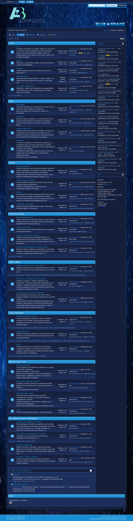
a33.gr (48, 270)
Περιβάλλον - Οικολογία (25, 204)
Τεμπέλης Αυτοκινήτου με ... (76, 462)
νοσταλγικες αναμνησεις (105, 91)
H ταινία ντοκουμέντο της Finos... (108, 62)
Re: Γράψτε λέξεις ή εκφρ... (76, 81)
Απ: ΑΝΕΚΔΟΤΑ (73, 72)
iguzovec (56, 477)
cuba (106, 126)
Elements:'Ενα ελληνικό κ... (76, 351)
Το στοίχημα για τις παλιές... (106, 110)
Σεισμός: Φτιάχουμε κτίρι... (76, 302)
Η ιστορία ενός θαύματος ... (76, 135)
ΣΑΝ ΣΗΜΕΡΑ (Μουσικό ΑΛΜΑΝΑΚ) (65, 275)
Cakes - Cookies (72, 341)
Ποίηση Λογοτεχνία (23, 227)
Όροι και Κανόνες (116, 516)
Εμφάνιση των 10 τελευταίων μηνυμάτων (24, 481)
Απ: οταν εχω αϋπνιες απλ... (77, 65)
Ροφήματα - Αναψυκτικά (39, 356)
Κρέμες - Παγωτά (48, 341)
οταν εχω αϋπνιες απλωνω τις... (107, 132)
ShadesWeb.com (20, 518)
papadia (100, 86)
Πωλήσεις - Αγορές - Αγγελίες (27, 457)
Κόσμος (19, 192)
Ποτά (18, 344)
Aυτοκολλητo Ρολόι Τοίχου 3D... (107, 166)
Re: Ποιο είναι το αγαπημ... (76, 438)
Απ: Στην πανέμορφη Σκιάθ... (77, 90)
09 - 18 (100, 74)
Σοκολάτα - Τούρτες (22, 341)
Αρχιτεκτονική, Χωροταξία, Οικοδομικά (30, 293)
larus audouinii (91, 337)
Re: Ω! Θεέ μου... (74, 151)
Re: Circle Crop (73, 286)
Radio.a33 (19, 256)
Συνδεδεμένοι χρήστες (108, 199)
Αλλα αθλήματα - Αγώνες (25, 393)
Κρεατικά (56, 328)
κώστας (80, 173)
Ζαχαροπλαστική (22, 331)
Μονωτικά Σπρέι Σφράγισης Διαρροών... (110, 145)
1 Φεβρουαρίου (102, 116)
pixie (83, 151)
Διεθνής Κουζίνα (70, 328)
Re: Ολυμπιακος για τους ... (76, 373)
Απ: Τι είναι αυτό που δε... (76, 123)
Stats (99, 174)
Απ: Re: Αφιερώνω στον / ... (77, 223)
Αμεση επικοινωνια (103, 79)
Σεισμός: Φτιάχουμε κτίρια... (106, 103)
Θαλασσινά (63, 328)
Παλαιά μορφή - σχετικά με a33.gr (26, 441)
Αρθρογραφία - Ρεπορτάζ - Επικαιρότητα (28, 275)
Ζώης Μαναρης (73, 231)
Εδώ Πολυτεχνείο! (103, 69)
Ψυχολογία (20, 116)
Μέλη (101, 180)
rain (89, 451)
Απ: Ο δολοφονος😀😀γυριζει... (78, 53)
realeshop (101, 140)
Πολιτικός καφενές (23, 166)
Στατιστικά (15, 474)
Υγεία (18, 410)
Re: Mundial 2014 (74, 387)
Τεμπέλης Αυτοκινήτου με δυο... (107, 138)
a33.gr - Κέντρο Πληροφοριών (21, 470)
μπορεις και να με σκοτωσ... (76, 241)
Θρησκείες (20, 140)
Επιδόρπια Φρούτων (83, 341)
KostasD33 (101, 50)
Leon (107, 74)
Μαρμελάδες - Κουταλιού (60, 341)
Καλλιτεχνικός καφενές (24, 217)
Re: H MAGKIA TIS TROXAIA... (78, 401)
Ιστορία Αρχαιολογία (23, 128)
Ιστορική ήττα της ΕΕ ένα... (76, 198)
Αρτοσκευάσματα (21, 328)
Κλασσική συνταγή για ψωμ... (77, 321)
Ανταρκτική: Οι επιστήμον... (76, 208)
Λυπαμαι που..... (103, 121)
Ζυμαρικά (40, 328)
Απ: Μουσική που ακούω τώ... (77, 252)
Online (11, 496)
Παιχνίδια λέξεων (22, 76)
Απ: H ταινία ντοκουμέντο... (76, 271)
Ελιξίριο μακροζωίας (74, 413)
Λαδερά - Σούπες (48, 328)
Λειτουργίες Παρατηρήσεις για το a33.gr (30, 434)
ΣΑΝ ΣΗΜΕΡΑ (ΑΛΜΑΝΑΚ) (47, 275)
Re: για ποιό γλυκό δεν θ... (76, 337)
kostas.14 (89, 123)
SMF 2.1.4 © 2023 (11, 516)
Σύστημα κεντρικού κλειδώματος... (108, 159)
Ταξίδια (18, 95)
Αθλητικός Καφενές (23, 365)
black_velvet (91, 223)
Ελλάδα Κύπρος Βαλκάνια (25, 180)
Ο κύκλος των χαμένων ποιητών (28, 235)
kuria (88, 81)
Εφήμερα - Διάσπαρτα (24, 445)
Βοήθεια (109, 516)
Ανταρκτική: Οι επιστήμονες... (107, 96)
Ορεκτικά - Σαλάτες (32, 328)
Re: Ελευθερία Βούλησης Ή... (77, 110)
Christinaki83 (72, 92)
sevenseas (84, 231)
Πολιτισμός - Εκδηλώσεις (25, 86)
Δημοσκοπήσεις (80, 275)
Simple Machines (20, 516)
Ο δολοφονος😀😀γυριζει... (106, 55)
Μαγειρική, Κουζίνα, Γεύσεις (26, 316)
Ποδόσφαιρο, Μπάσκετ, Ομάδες (27, 381)
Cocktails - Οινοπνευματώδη (24, 356)
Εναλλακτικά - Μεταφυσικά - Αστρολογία (31, 279)
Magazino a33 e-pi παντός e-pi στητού (30, 265)
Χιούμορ (19, 68)
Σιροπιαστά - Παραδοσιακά (35, 341)
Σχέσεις (19, 60)
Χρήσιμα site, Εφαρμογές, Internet (28, 422)
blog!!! (100, 126)
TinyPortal (103, 516)
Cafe (18, 46)
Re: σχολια (72, 173)
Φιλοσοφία (20, 105)
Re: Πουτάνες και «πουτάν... (77, 451)
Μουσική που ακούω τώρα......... (108, 48)
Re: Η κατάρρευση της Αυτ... (77, 186)
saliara (91, 401)
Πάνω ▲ (124, 516)
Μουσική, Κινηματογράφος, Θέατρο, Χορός (31, 247)
